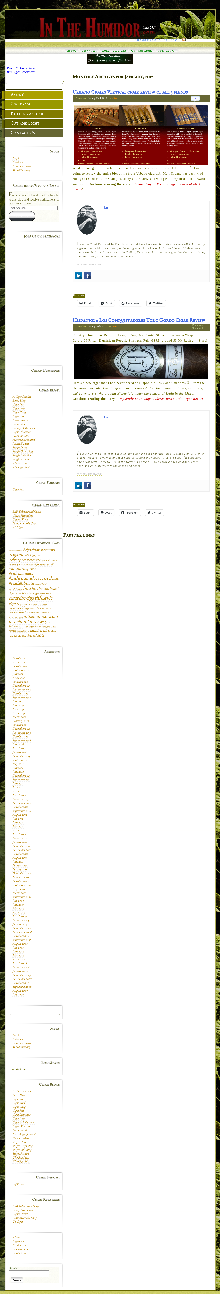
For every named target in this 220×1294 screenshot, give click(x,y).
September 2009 (21, 897)
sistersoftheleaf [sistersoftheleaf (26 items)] (25, 636)
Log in (16, 158)
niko (114, 98)
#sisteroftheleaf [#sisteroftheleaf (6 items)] (40, 584)
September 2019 (21, 697)
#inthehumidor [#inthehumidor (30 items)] (21, 574)
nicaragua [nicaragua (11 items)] (44, 626)
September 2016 (21, 740)
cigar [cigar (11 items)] (11, 593)
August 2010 (19, 889)
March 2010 (19, 893)
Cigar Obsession (21, 432)
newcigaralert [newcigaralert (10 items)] (31, 626)
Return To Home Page (21, 68)
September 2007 (21, 987)
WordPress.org (21, 170)
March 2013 (19, 795)
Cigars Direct (20, 519)
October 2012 (20, 807)
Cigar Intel (18, 424)
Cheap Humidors (22, 515)
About (72, 51)
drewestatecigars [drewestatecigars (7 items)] (16, 617)
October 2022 (20, 658)
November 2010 (21, 877)
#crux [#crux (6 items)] (54, 561)
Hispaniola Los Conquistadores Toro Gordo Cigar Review (139, 320)
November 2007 (21, 979)
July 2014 (17, 768)
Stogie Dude (19, 447)
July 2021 (17, 674)
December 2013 (21, 775)
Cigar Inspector (21, 420)
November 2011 (21, 850)
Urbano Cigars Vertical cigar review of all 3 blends (130, 92)
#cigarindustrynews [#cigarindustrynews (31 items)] (39, 550)
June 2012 (18, 822)
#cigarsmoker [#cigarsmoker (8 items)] (45, 560)
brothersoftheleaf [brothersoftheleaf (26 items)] (45, 589)
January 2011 (19, 869)
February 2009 (20, 920)
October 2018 (20, 736)
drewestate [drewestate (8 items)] (34, 613)
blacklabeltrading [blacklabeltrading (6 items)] (15, 589)
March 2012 (19, 834)
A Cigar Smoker (21, 397)
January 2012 (19, 842)
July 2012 (17, 819)
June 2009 (18, 905)
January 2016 (19, 752)
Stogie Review (20, 459)
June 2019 (18, 705)
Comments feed (21, 166)
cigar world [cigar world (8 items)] (30, 608)
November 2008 (21, 932)
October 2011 (20, 854)
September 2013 (21, 779)
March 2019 (19, 717)
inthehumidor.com (89, 264)
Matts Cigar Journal (23, 440)
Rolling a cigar (114, 51)
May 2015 (17, 764)
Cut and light (142, 51)
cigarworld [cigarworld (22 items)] (16, 608)
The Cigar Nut (21, 467)
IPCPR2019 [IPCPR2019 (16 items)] (16, 626)
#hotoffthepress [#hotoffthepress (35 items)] (22, 569)
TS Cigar (17, 527)
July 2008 (18, 948)
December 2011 (21, 846)
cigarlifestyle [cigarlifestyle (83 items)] (39, 598)
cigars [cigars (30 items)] (13, 604)
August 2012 (19, 815)
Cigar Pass (18, 489)
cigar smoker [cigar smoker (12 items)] (25, 604)
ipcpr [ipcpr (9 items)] (47, 622)
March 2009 (19, 916)
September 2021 (21, 670)
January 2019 (19, 725)
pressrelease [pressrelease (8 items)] (22, 631)
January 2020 (20, 682)
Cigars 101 (89, 51)
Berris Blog (18, 401)
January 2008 (20, 971)
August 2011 (19, 858)
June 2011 (17, 862)
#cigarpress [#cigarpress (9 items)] (35, 555)
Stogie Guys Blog (22, 451)
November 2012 (21, 803)
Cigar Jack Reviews (23, 428)
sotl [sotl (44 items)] (40, 635)
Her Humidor (20, 436)
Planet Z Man (20, 444)
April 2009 (18, 912)
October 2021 (20, 666)
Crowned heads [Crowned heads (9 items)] (43, 608)
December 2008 (21, 928)
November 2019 (21, 689)
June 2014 (18, 772)
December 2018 (21, 729)
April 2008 (18, 959)
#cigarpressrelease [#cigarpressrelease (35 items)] (23, 560)
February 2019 (20, 721)
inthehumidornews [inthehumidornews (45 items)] (26, 622)
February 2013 (20, 799)
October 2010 (20, 881)
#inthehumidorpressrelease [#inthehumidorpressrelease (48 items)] (34, 578)
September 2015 (21, 760)
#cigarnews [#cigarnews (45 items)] (19, 555)
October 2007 (20, 983)
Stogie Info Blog (21, 455)
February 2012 (20, 838)
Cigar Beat (18, 404)
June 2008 (18, 951)
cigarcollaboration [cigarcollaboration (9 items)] (23, 593)
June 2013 (17, 783)
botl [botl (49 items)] (27, 588)
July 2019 (17, 701)
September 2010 (21, 885)
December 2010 (21, 873)
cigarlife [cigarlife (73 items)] (17, 598)
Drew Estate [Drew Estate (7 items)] (45, 613)
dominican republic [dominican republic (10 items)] (18, 612)
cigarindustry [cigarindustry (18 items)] (42, 593)
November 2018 (21, 732)
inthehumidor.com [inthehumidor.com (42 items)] (40, 616)
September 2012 (21, 811)
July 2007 (18, 994)
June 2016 (18, 744)
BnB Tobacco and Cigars (26, 512)
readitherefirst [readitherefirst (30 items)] (39, 631)
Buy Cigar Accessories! (22, 72)
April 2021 (18, 678)
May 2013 (17, 787)
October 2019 (20, 693)
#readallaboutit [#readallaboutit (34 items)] (21, 583)
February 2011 (20, 865)
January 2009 (20, 924)
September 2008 (21, 940)
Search (13, 1268)
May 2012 (18, 826)
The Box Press (20, 463)
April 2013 (18, 791)
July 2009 (18, 901)
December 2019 (21, 686)
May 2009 (18, 908)
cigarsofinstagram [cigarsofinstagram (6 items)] (40, 604)
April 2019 (18, 713)
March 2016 (19, 748)
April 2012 (18, 830)
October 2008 (20, 936)
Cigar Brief (18, 408)
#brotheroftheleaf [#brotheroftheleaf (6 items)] (15, 551)
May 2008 (18, 955)
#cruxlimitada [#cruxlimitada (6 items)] (27, 565)
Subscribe (21, 216)
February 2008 (20, 967)
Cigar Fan (18, 416)
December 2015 (21, 756)
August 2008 (20, 944)
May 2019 (18, 709)
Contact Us (167, 51)
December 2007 (21, 975)
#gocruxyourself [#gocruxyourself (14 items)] (43, 564)
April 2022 (18, 662)
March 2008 (19, 963)
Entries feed (19, 162)
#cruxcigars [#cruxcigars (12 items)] (15, 564)
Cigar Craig (19, 412)
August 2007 (20, 991)
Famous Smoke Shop (24, 523)
